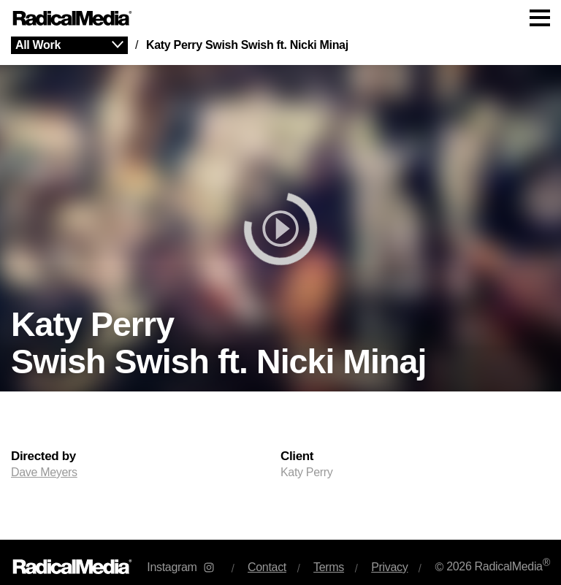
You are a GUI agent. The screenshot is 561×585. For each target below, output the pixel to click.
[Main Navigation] (280, 18)
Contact (267, 567)
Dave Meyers (44, 472)
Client (296, 456)
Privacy (389, 567)
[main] (280, 288)
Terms (328, 567)
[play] (280, 228)
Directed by (43, 456)
